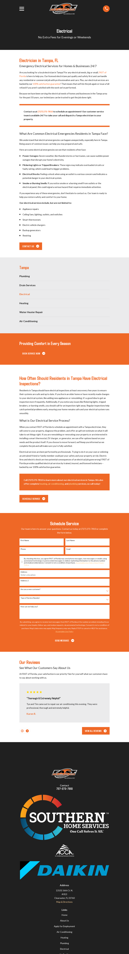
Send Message (64, 640)
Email (68, 549)
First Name (25, 540)
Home (64, 915)
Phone (23, 549)
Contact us (30, 246)
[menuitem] (64, 276)
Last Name (70, 540)
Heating (64, 937)
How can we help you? (29, 607)
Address (24, 572)
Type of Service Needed (30, 598)
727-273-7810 (64, 788)
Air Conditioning (64, 932)
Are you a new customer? (30, 589)
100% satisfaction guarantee (46, 84)
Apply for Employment (64, 926)
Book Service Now (33, 353)
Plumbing (64, 943)
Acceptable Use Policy (84, 563)
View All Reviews (96, 730)
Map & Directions (64, 902)
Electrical (64, 949)
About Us (64, 920)
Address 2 (25, 581)
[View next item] (27, 730)
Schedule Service (33, 498)
